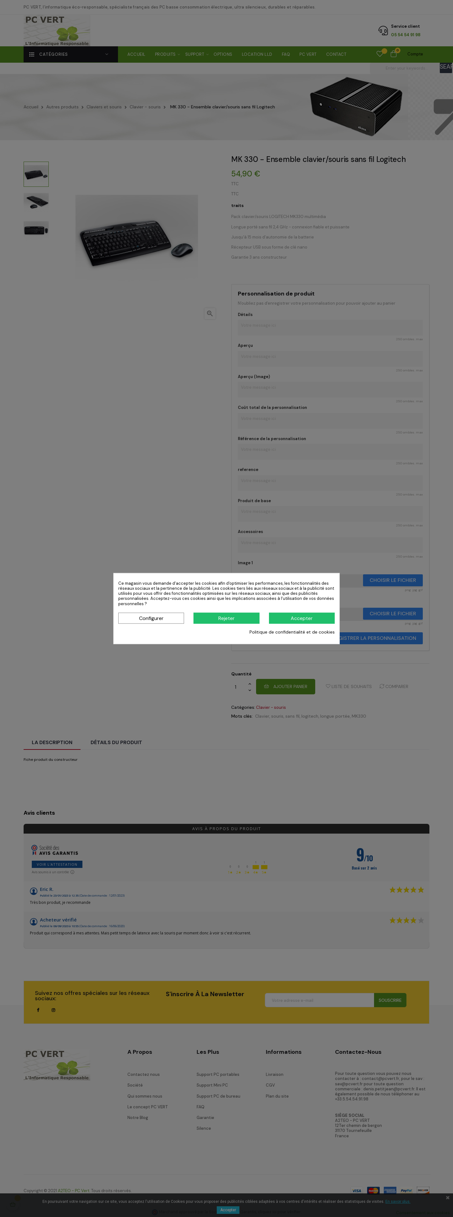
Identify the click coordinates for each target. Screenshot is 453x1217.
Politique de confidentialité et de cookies (292, 631)
